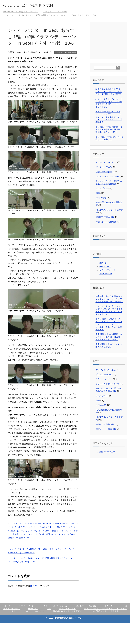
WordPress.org (105, 274)
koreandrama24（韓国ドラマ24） (37, 5)
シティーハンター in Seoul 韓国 (35, 535)
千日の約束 (101, 198)
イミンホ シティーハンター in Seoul (31, 524)
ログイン (34, 587)
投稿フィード (105, 267)
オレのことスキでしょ (106, 163)
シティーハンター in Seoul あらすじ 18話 (40, 528)
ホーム (7, 607)
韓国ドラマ (24, 539)
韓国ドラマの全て (107, 453)
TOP (20, 12)
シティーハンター (57, 524)
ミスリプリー (102, 189)
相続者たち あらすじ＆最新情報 (67, 612)
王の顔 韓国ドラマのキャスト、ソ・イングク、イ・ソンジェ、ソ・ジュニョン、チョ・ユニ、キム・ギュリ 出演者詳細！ (108, 117)
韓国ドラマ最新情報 (105, 218)
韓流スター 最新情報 (106, 222)
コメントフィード (107, 271)
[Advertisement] (112, 41)
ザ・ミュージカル (104, 168)
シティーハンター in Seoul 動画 (41, 531)
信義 (98, 194)
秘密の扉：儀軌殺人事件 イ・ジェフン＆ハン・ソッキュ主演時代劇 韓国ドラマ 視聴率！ (109, 92)
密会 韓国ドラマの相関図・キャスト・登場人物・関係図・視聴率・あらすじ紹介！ (108, 130)
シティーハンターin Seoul (65, 53)
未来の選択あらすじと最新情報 (104, 612)
